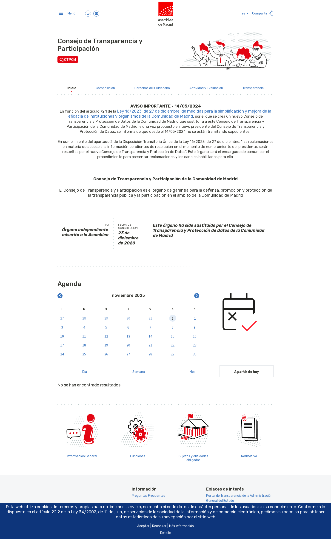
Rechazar (159, 526)
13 (128, 334)
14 (150, 334)
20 (128, 343)
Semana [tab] (138, 370)
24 (62, 352)
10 (62, 334)
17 (62, 343)
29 (106, 316)
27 (62, 316)
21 (150, 343)
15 (172, 334)
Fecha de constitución (128, 224)
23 (195, 343)
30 (128, 316)
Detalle (165, 533)
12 (106, 334)
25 (84, 352)
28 (84, 316)
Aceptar (143, 526)
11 (84, 334)
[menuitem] (71, 86)
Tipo (106, 222)
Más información (181, 526)
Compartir (263, 12)
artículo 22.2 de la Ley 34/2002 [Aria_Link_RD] (66, 511)
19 (106, 343)
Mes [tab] (192, 370)
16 (195, 334)
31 (150, 316)
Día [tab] (84, 370)
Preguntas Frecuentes (148, 494)
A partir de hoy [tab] (246, 370)
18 (84, 343)
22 (172, 343)
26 (106, 352)
